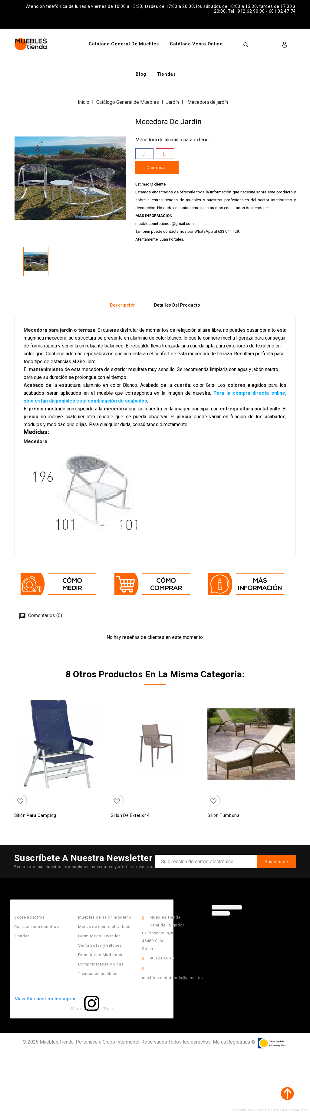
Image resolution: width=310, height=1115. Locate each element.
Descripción (123, 305)
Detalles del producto (177, 305)
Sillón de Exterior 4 (130, 815)
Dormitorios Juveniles (99, 936)
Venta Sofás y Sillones (100, 945)
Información (156, 903)
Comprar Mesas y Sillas (101, 964)
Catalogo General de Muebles (124, 44)
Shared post (82, 1008)
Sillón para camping (35, 815)
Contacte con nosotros (36, 926)
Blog (141, 74)
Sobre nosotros (29, 917)
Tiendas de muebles (97, 973)
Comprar (157, 167)
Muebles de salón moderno (104, 917)
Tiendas (166, 74)
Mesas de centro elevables (104, 926)
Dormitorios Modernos (100, 954)
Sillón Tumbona (223, 815)
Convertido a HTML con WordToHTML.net (270, 1110)
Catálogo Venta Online (196, 44)
